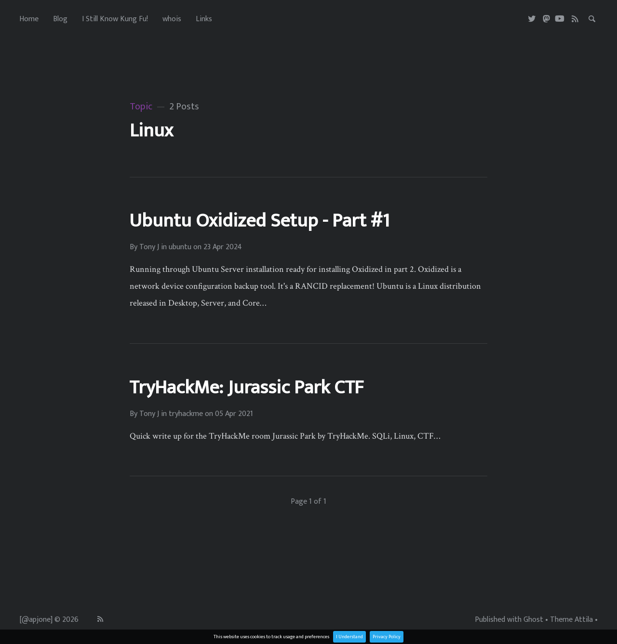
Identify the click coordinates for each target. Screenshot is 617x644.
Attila (584, 620)
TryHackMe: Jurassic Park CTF (246, 387)
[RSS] (575, 19)
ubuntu (180, 247)
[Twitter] (532, 19)
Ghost (533, 620)
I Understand (349, 637)
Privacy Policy (387, 637)
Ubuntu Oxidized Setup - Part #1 (259, 221)
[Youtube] (559, 19)
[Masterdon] (546, 19)
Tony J (149, 247)
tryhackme (186, 414)
